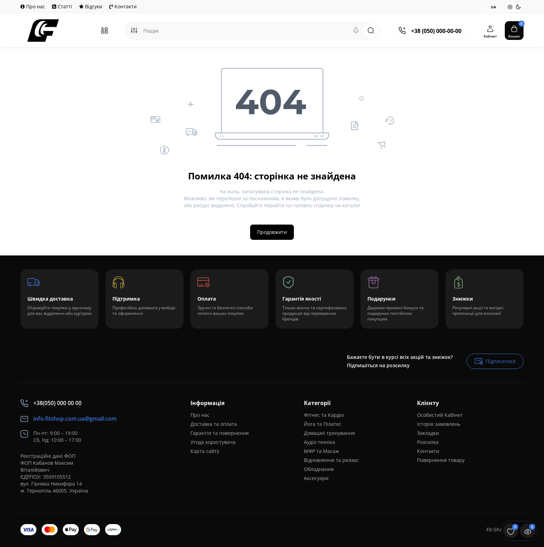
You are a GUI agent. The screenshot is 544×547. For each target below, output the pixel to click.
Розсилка (428, 442)
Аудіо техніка (319, 442)
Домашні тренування (329, 433)
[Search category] (134, 30)
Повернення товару (441, 460)
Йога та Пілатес (322, 424)
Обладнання (319, 469)
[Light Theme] (510, 7)
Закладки (428, 433)
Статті (62, 6)
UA (493, 7)
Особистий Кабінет (440, 415)
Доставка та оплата (213, 424)
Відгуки (90, 6)
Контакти (123, 6)
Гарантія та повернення (219, 433)
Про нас (32, 6)
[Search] (356, 30)
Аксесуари (316, 478)
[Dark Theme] (518, 7)
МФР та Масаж (321, 451)
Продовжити (272, 232)
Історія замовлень (438, 424)
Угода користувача (213, 442)
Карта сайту (204, 451)
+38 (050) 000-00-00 (436, 30)
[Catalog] (104, 30)
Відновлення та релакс (331, 460)
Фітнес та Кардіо (324, 415)
